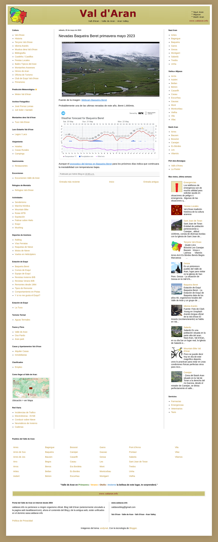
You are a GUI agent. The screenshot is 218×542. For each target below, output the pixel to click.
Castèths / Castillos (24, 56)
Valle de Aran (21, 332)
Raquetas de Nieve (24, 247)
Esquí (17, 224)
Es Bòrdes (176, 146)
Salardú (175, 56)
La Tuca (19, 307)
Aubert (16, 476)
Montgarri (175, 53)
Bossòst (175, 139)
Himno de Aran (22, 71)
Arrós (173, 76)
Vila (173, 116)
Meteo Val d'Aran (23, 94)
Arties (174, 35)
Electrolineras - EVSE (25, 416)
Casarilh (175, 90)
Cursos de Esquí (23, 270)
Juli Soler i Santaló (24, 110)
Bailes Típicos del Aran (26, 64)
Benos (48, 466)
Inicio (111, 182)
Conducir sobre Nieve (25, 419)
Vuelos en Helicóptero (25, 254)
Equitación (20, 217)
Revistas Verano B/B (24, 281)
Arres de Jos (19, 457)
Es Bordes (75, 471)
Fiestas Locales (22, 60)
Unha (173, 64)
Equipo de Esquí (23, 273)
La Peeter (175, 169)
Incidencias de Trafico (25, 412)
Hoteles (18, 146)
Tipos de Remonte (23, 288)
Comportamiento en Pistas (27, 291)
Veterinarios (176, 408)
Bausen (174, 135)
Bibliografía (20, 53)
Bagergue (175, 38)
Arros (15, 466)
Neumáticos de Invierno (26, 423)
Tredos (132, 466)
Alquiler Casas (22, 351)
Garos (174, 46)
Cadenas (19, 427)
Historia (18, 38)
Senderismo (20, 202)
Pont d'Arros (135, 447)
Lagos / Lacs (21, 134)
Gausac (175, 101)
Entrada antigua (151, 182)
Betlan (174, 83)
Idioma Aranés (22, 46)
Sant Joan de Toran (193, 221)
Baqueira (175, 42)
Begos (48, 461)
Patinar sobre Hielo (24, 220)
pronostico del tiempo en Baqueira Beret (91, 163)
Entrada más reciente (69, 182)
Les (173, 150)
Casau (174, 94)
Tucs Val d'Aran (22, 122)
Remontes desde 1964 (25, 284)
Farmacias (176, 401)
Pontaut (132, 452)
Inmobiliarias (21, 355)
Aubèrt (174, 79)
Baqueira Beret (22, 266)
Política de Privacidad (22, 520)
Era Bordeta (75, 466)
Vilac (173, 119)
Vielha (174, 112)
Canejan (175, 142)
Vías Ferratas (21, 243)
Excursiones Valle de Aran (27, 178)
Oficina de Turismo (24, 75)
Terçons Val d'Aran (24, 42)
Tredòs (174, 60)
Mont (173, 105)
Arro (15, 461)
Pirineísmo (20, 82)
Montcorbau (176, 108)
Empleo (18, 367)
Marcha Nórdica (22, 206)
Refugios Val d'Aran (24, 190)
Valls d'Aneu (177, 165)
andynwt (104, 528)
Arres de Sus (19, 452)
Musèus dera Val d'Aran (26, 49)
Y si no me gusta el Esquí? (27, 295)
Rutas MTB (20, 213)
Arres (173, 131)
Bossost (74, 447)
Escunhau (176, 98)
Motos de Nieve (22, 250)
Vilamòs (175, 153)
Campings (20, 153)
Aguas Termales (22, 320)
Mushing (19, 227)
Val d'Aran (20, 35)
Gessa (174, 49)
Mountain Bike (22, 209)
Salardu (187, 327)
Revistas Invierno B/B (25, 277)
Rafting (18, 240)
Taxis (173, 412)
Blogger (133, 528)
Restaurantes (21, 166)
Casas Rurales (22, 150)
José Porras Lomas (24, 106)
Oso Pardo (20, 335)
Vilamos (178, 457)
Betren (174, 87)
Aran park (19, 339)
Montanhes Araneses (25, 67)
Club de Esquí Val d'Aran (27, 78)
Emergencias (190, 182)
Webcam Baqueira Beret (94, 100)
